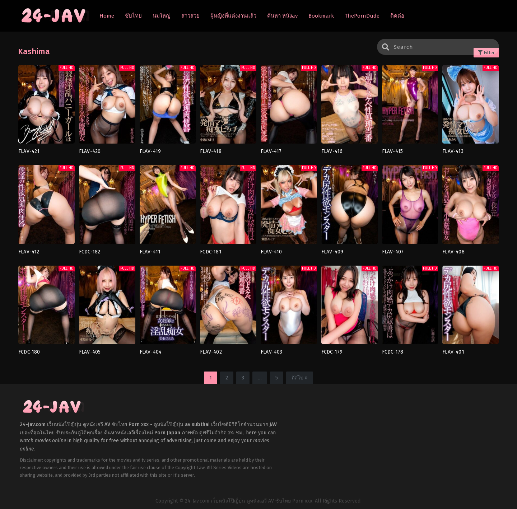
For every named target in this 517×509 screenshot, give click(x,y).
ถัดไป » (300, 378)
